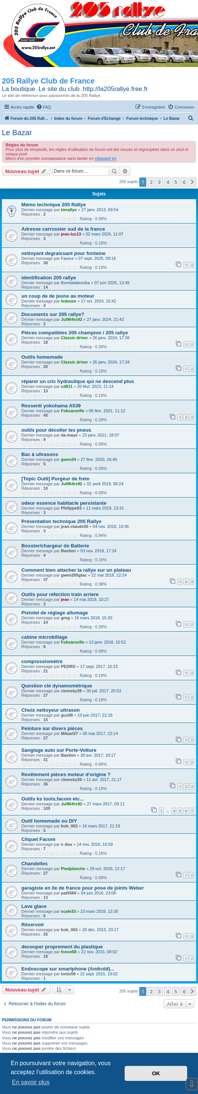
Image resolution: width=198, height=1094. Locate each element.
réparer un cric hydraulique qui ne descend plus (77, 381)
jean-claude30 (74, 526)
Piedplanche (73, 868)
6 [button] (184, 182)
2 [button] (151, 182)
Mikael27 (69, 733)
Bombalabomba (75, 282)
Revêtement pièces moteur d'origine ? (65, 774)
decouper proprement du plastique (62, 946)
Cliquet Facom (38, 839)
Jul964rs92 (71, 319)
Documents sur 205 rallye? (52, 314)
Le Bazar (17, 132)
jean (65, 599)
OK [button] (156, 1073)
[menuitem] (43, 107)
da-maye (69, 435)
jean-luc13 (71, 234)
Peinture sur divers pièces (52, 728)
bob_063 (69, 826)
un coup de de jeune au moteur (57, 296)
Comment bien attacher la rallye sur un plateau (76, 570)
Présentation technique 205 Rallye (61, 521)
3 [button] (159, 182)
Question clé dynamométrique (56, 686)
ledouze (68, 301)
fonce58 (69, 951)
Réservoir (32, 924)
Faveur (67, 258)
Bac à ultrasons (39, 454)
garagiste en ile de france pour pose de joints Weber (82, 888)
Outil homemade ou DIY (49, 821)
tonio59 (68, 974)
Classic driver (74, 337)
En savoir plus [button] (31, 1082)
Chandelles (34, 863)
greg (65, 618)
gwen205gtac (74, 575)
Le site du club (59, 88)
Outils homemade (42, 357)
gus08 (67, 715)
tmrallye (69, 209)
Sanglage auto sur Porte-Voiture (59, 750)
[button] (192, 181)
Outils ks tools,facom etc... (52, 799)
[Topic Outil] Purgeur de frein (55, 478)
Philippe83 (71, 508)
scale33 (68, 911)
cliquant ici (105, 158)
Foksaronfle (72, 410)
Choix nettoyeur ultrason (50, 710)
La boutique (18, 88)
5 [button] (175, 182)
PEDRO (68, 666)
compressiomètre (42, 661)
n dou (66, 844)
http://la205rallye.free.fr (115, 88)
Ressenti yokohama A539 (51, 405)
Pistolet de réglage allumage (54, 613)
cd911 (67, 386)
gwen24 (68, 459)
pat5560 (68, 893)
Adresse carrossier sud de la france (63, 229)
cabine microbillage (44, 637)
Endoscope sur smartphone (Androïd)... (67, 969)
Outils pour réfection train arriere (60, 594)
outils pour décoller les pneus (56, 430)
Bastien (68, 550)
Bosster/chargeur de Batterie (55, 545)
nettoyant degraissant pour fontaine (63, 253)
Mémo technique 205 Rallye (53, 204)
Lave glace (33, 906)
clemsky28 (71, 691)
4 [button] (167, 182)
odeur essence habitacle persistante (63, 503)
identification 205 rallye (48, 277)
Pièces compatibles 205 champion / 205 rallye (74, 332)
